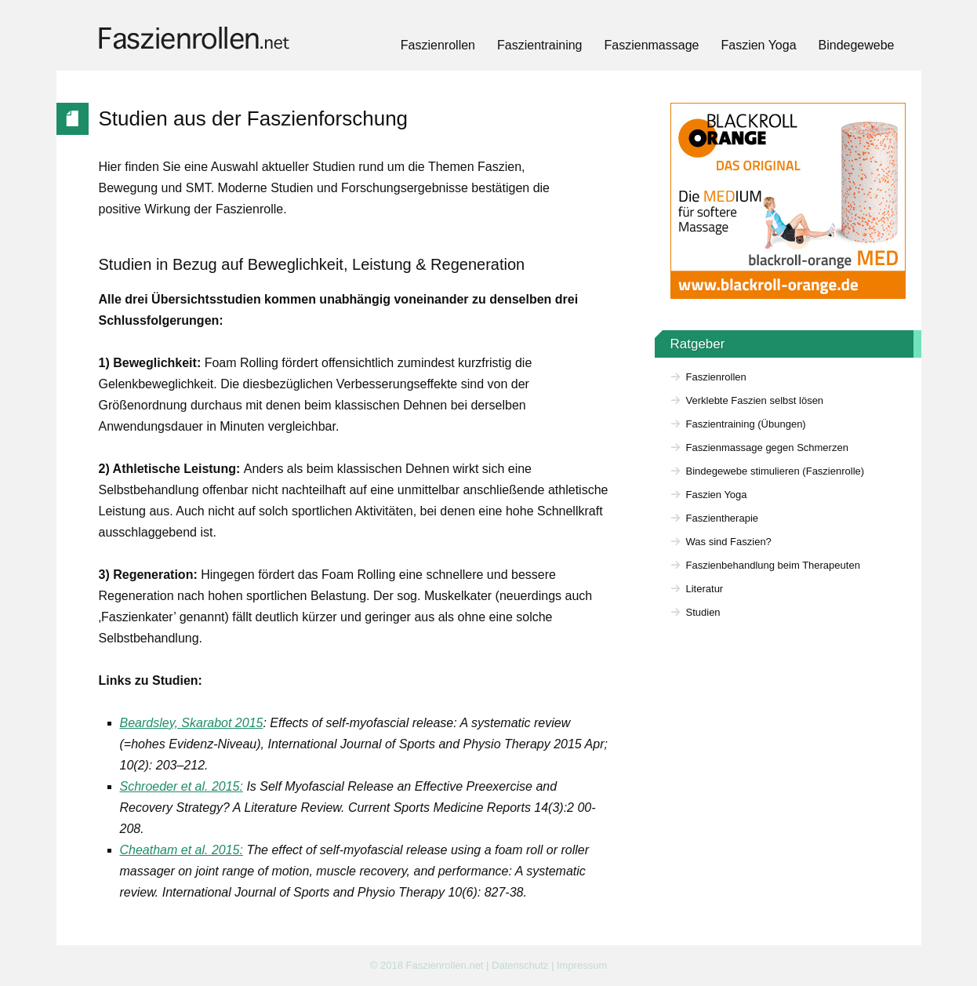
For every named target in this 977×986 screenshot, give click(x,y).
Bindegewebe (857, 45)
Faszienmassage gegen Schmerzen (767, 447)
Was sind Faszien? (729, 542)
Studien (703, 612)
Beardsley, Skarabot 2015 (191, 722)
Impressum (582, 965)
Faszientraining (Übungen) (746, 424)
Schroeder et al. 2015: (181, 786)
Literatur (705, 589)
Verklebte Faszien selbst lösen (755, 400)
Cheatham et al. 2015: (181, 850)
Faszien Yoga (758, 45)
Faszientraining (540, 45)
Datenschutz (520, 965)
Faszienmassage (652, 45)
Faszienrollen (438, 45)
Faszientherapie (722, 518)
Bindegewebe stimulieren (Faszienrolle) (775, 471)
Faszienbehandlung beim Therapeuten (773, 565)
